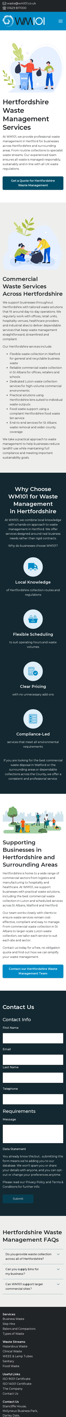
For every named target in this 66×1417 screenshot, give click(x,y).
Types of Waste (13, 1333)
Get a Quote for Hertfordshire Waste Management (33, 183)
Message (9, 1119)
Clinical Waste (12, 1351)
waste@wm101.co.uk (19, 3)
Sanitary (8, 1361)
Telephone (10, 1088)
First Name (10, 1027)
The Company (13, 1388)
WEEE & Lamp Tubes (18, 1356)
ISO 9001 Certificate (16, 1379)
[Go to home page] (24, 21)
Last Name (10, 1067)
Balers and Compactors (19, 1328)
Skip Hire (9, 1324)
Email (7, 1049)
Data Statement (14, 1149)
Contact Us (10, 1393)
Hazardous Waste (15, 1346)
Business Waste (13, 1319)
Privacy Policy (35, 1182)
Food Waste (11, 1366)
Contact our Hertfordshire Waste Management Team (33, 971)
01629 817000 (14, 8)
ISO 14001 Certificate (17, 1383)
